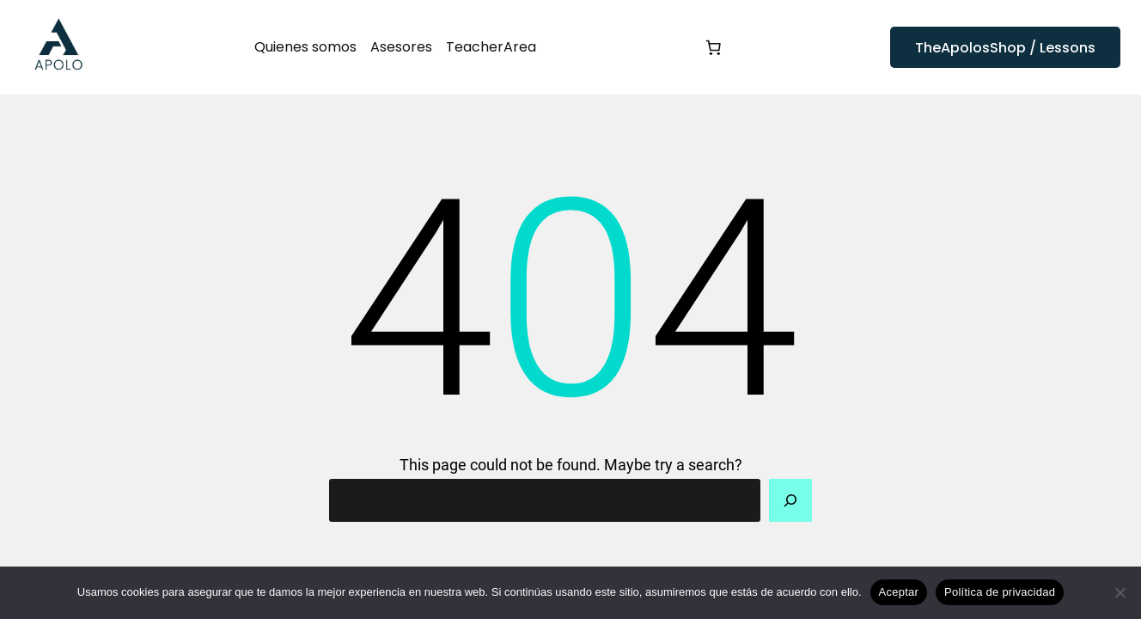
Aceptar (899, 591)
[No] (1119, 592)
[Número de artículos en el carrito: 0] (713, 47)
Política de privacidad (999, 591)
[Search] (790, 500)
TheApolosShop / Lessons (1005, 48)
